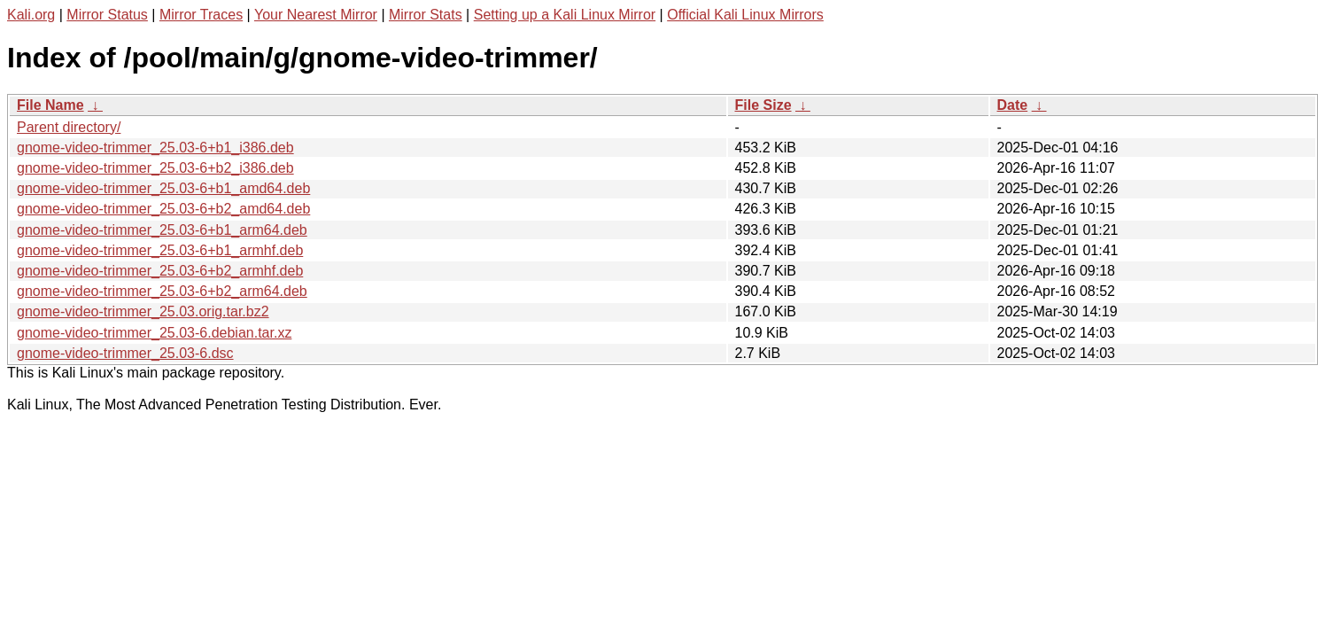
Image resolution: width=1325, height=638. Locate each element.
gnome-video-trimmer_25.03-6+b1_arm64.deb (162, 229)
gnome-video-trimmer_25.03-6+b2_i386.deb (155, 167)
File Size (763, 105)
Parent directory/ (68, 127)
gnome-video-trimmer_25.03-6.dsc (125, 353)
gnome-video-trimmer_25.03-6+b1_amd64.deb (163, 188)
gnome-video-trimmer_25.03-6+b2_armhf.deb (160, 270)
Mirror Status (107, 14)
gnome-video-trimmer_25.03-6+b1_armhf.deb (160, 250)
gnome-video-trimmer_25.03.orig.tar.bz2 (143, 311)
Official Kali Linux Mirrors (745, 14)
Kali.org (31, 14)
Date (1012, 105)
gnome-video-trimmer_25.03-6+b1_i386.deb (155, 147)
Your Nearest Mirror (315, 14)
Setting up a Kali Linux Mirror (564, 14)
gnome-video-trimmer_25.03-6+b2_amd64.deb (163, 208)
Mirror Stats (425, 14)
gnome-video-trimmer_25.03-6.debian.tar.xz (154, 332)
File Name (50, 105)
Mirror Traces (201, 14)
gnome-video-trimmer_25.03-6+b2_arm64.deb (162, 291)
